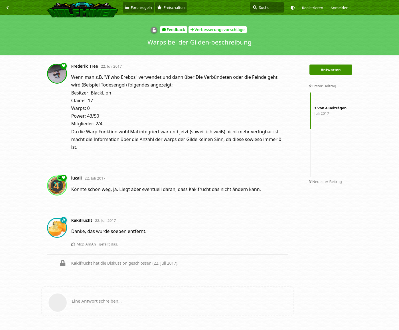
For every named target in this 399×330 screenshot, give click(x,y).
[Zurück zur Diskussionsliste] (7, 7)
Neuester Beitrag (325, 181)
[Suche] (267, 7)
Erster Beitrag (322, 85)
